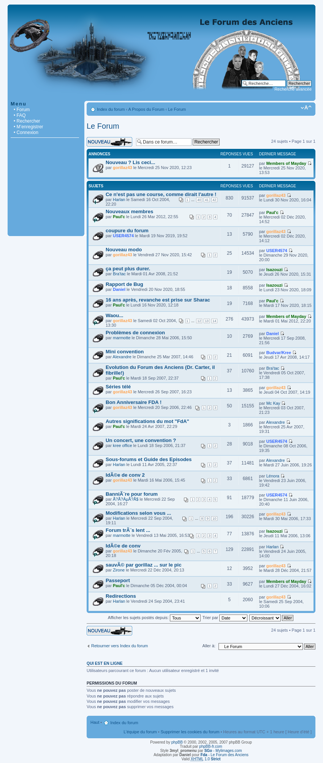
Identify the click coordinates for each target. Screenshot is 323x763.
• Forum (22, 109)
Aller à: (209, 645)
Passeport (118, 580)
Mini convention (125, 351)
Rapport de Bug (124, 284)
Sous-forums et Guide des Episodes (149, 459)
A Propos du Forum (146, 109)
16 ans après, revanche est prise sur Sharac (158, 300)
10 (214, 518)
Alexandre (121, 356)
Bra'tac (119, 273)
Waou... (114, 315)
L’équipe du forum (140, 731)
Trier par (225, 617)
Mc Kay (273, 403)
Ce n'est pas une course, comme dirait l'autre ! (161, 194)
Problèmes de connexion (135, 332)
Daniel (119, 289)
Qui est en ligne (105, 663)
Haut (94, 722)
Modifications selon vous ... (138, 513)
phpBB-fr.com (210, 746)
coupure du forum (127, 230)
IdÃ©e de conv (123, 546)
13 (207, 321)
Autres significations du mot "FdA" (147, 421)
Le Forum (177, 109)
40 (199, 200)
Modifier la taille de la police (306, 107)
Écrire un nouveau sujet (109, 142)
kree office (122, 445)
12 (199, 321)
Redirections (121, 596)
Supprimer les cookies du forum (190, 731)
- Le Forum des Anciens (225, 755)
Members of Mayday (286, 163)
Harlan (119, 199)
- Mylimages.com (223, 751)
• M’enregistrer (28, 126)
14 (214, 321)
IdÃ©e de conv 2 (125, 475)
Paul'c (119, 216)
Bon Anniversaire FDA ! (134, 402)
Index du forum (111, 109)
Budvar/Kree (278, 352)
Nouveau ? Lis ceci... (130, 162)
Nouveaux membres (129, 211)
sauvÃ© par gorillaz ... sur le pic (144, 565)
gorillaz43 (122, 167)
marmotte (121, 337)
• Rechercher (27, 121)
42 (214, 200)
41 (207, 200)
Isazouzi (274, 269)
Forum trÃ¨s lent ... (128, 530)
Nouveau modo (124, 249)
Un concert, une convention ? (141, 440)
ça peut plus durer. (128, 268)
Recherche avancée (293, 89)
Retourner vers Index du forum (119, 645)
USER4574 (123, 235)
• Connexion (26, 132)
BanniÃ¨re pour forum (132, 494)
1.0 (206, 759)
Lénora (272, 476)
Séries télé (118, 386)
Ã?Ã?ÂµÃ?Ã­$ (126, 499)
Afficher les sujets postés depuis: (154, 617)
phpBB (177, 742)
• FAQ (20, 115)
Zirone (119, 570)
